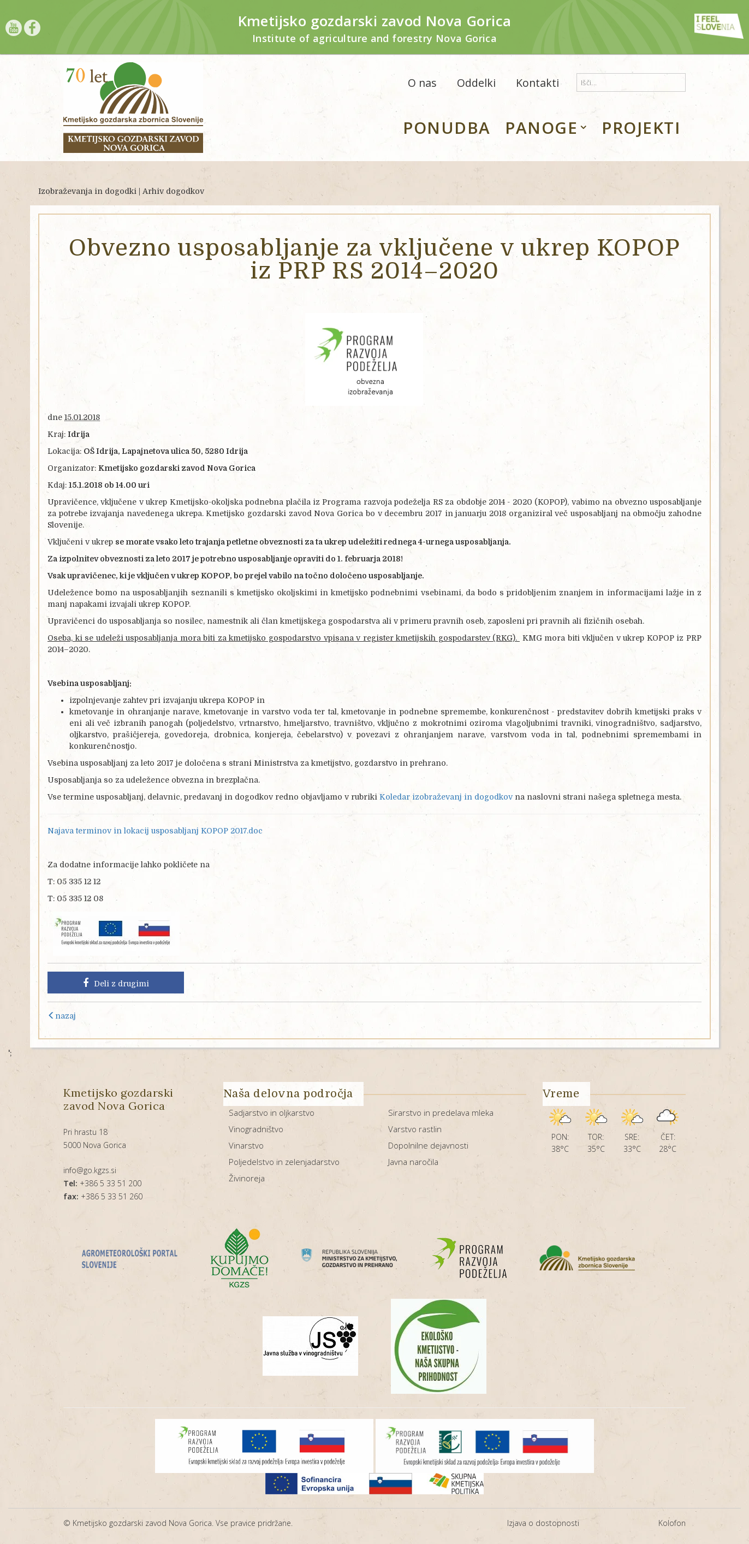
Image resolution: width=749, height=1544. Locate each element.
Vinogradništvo (256, 1128)
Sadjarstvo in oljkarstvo (271, 1112)
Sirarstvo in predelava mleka (441, 1112)
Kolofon (672, 1523)
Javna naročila (413, 1161)
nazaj (61, 1015)
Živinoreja (247, 1178)
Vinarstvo (246, 1145)
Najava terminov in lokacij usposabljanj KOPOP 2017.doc (155, 830)
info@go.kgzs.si (89, 1170)
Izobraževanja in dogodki (87, 191)
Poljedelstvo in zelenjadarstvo (284, 1161)
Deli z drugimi (116, 983)
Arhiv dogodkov (173, 191)
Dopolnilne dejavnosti (428, 1145)
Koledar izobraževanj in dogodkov (446, 796)
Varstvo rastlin (415, 1128)
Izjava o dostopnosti (543, 1523)
